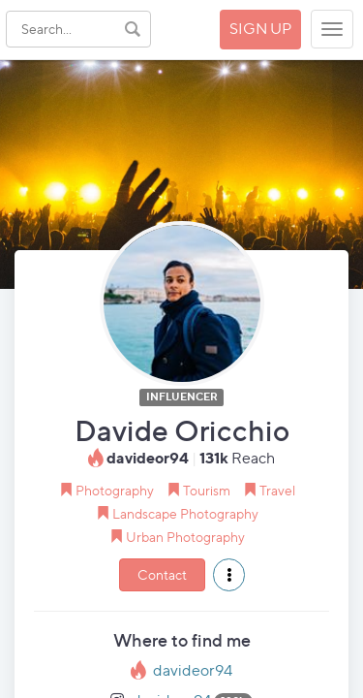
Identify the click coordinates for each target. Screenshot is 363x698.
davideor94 (192, 670)
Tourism (206, 490)
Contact (162, 574)
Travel (277, 490)
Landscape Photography (185, 513)
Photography (115, 490)
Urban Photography (185, 536)
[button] (229, 574)
